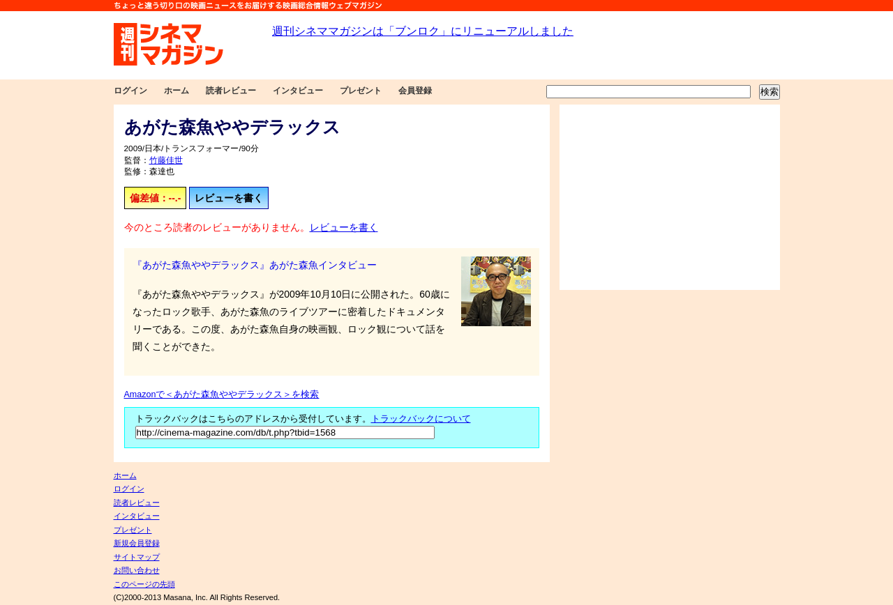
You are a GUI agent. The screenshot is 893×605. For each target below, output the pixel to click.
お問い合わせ (137, 570)
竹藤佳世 (166, 160)
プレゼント (361, 90)
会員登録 (415, 90)
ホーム (176, 90)
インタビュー (298, 90)
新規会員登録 (137, 543)
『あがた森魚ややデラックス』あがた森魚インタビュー (255, 264)
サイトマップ (137, 557)
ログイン (130, 90)
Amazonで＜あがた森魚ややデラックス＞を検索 (222, 394)
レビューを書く (229, 198)
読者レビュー (231, 90)
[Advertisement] (669, 197)
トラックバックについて (421, 419)
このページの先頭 (144, 584)
